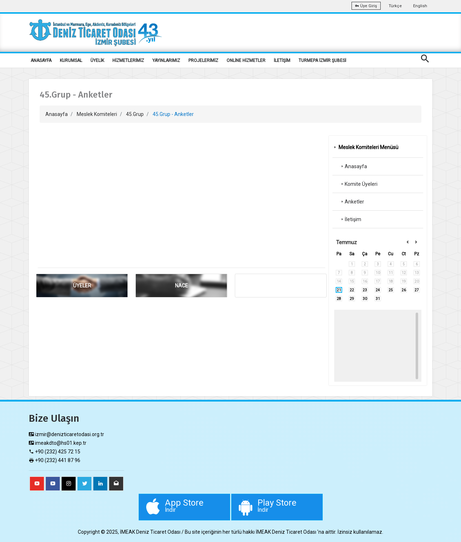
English (420, 6)
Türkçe (395, 6)
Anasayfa (56, 114)
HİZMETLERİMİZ (128, 60)
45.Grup (135, 114)
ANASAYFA (41, 60)
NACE (181, 285)
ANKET (281, 285)
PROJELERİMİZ (203, 60)
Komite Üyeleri (358, 184)
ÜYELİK (97, 60)
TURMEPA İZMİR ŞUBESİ (322, 60)
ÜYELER (82, 285)
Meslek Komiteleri (97, 114)
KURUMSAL (71, 60)
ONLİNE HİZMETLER (246, 60)
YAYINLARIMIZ (166, 60)
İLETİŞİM (282, 60)
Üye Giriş (366, 6)
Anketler (352, 202)
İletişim (350, 219)
